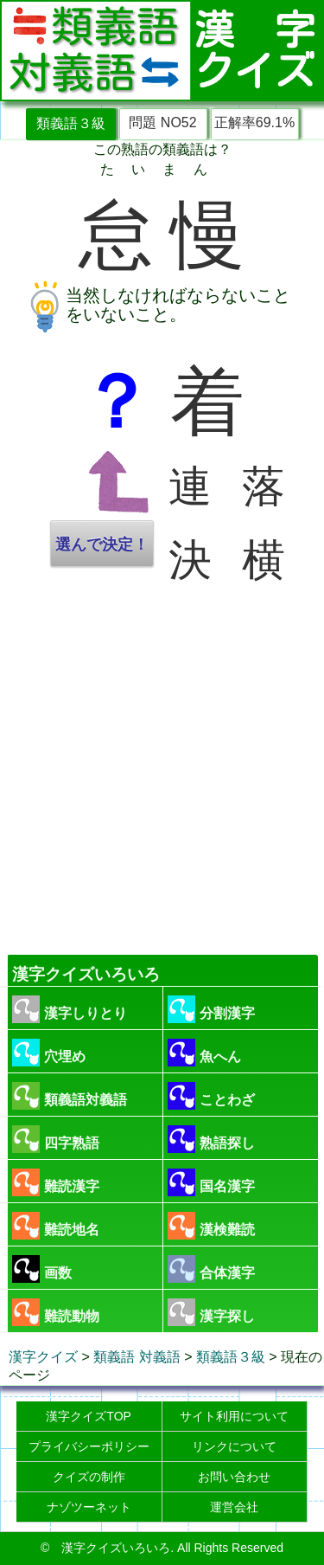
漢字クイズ (43, 1356)
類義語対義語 (69, 1096)
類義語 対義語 (136, 1356)
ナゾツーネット (89, 1507)
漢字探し (211, 1312)
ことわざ (211, 1096)
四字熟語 (55, 1139)
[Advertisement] (162, 772)
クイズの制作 (89, 1477)
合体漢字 (211, 1269)
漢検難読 (211, 1226)
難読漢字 (55, 1182)
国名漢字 (211, 1182)
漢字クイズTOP (88, 1416)
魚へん (204, 1052)
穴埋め (49, 1052)
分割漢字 (211, 1009)
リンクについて (234, 1446)
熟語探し (211, 1139)
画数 (42, 1269)
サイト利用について (234, 1416)
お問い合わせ (234, 1477)
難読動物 (55, 1312)
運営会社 (234, 1507)
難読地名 (55, 1226)
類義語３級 (70, 123)
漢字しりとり (69, 1009)
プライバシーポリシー (89, 1446)
